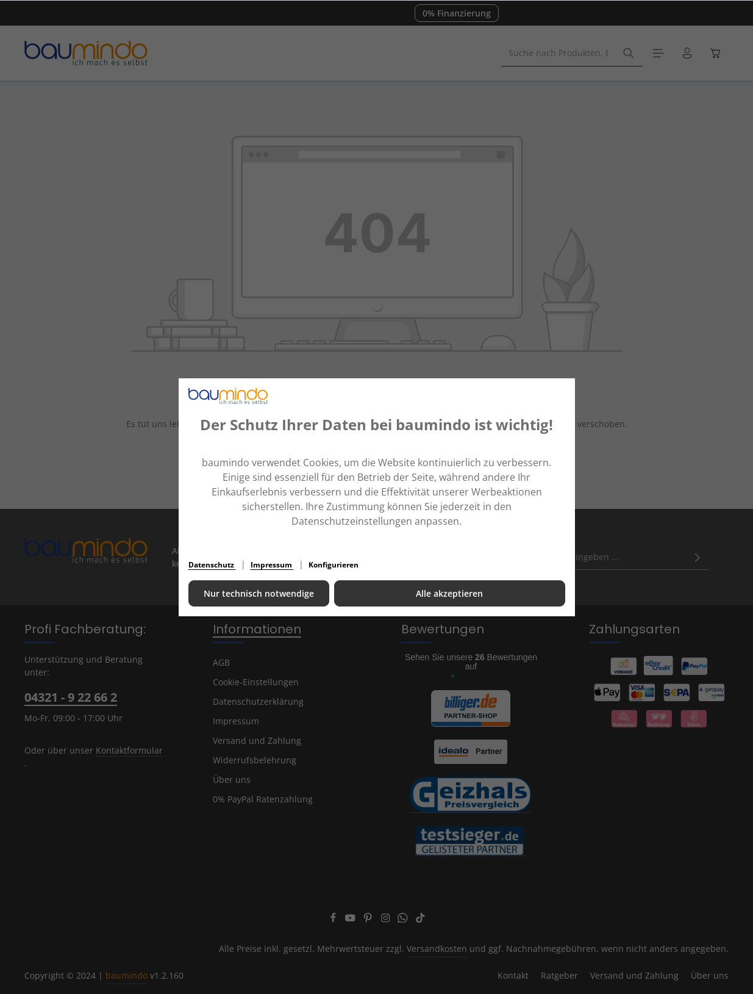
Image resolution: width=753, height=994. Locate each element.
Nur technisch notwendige (259, 593)
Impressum (272, 565)
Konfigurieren (334, 565)
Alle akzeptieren (449, 593)
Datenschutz (212, 565)
